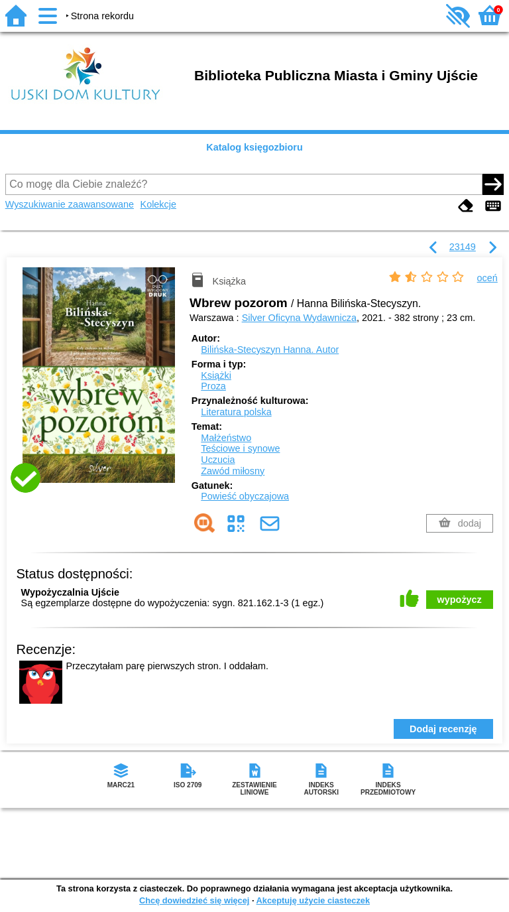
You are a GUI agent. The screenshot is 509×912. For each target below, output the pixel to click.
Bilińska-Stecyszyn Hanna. (270, 349)
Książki (216, 375)
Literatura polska (236, 412)
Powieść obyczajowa (245, 496)
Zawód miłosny (232, 471)
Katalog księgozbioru (254, 147)
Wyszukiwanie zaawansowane (69, 204)
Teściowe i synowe (240, 448)
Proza (213, 386)
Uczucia (218, 459)
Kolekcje (158, 204)
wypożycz (459, 599)
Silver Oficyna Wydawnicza (299, 317)
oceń (487, 278)
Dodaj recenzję (443, 729)
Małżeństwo (226, 437)
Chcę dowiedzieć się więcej (194, 900)
